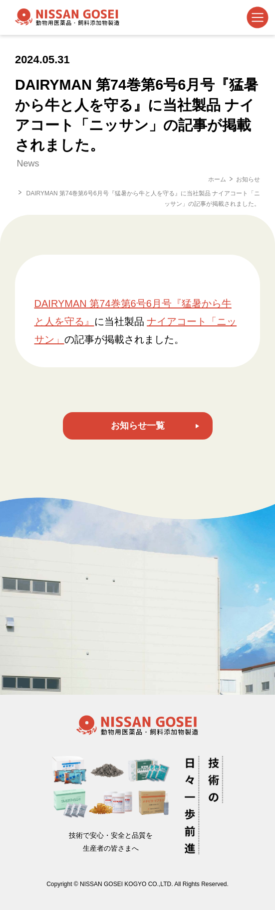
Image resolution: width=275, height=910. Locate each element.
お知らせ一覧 (138, 426)
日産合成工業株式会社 (67, 17)
